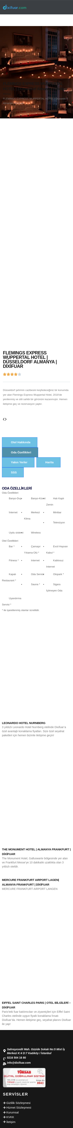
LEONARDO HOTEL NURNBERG (23, 723)
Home (7, 93)
